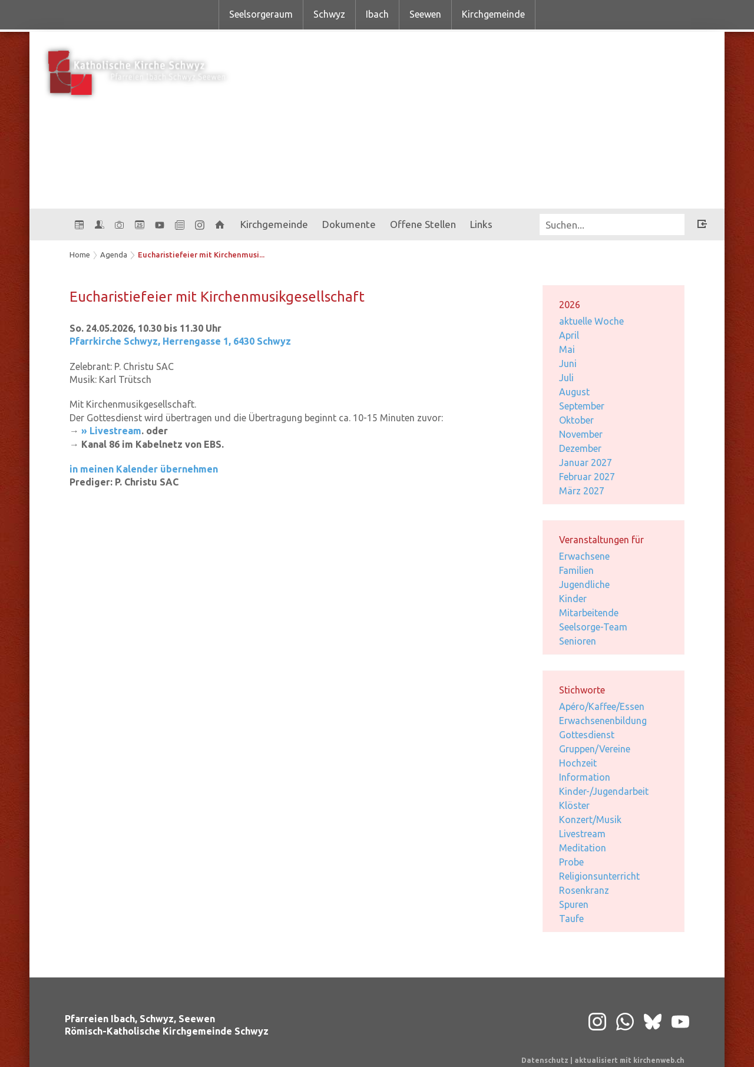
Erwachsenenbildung (603, 720)
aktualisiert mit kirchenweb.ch (629, 1060)
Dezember (580, 448)
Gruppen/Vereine (594, 749)
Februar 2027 (587, 476)
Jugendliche (584, 584)
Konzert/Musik (590, 819)
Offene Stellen (423, 224)
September (581, 406)
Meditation (582, 848)
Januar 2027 (585, 462)
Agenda (113, 254)
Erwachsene (584, 556)
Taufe (571, 918)
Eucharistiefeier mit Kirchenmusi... (201, 254)
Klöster (574, 805)
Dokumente (349, 224)
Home (80, 254)
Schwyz (329, 14)
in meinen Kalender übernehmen (144, 469)
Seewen (425, 14)
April (569, 335)
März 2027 (581, 490)
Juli (566, 377)
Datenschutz (544, 1060)
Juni (568, 363)
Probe (571, 862)
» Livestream (111, 430)
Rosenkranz (584, 890)
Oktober (576, 420)
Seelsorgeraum (261, 14)
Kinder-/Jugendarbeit (604, 791)
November (581, 434)
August (574, 392)
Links (481, 224)
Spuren (573, 904)
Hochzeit (578, 763)
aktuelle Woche (591, 321)
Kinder (573, 598)
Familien (576, 570)
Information (584, 777)
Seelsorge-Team (593, 627)
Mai (567, 349)
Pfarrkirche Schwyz (180, 341)
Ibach (377, 14)
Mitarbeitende (589, 612)
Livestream (582, 833)
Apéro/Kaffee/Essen (601, 706)
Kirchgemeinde (493, 14)
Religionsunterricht (599, 876)
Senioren (577, 641)
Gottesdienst (586, 734)
